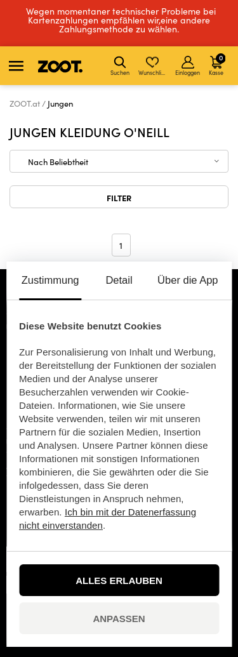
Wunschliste (153, 66)
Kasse (217, 64)
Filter (119, 197)
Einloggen (187, 66)
